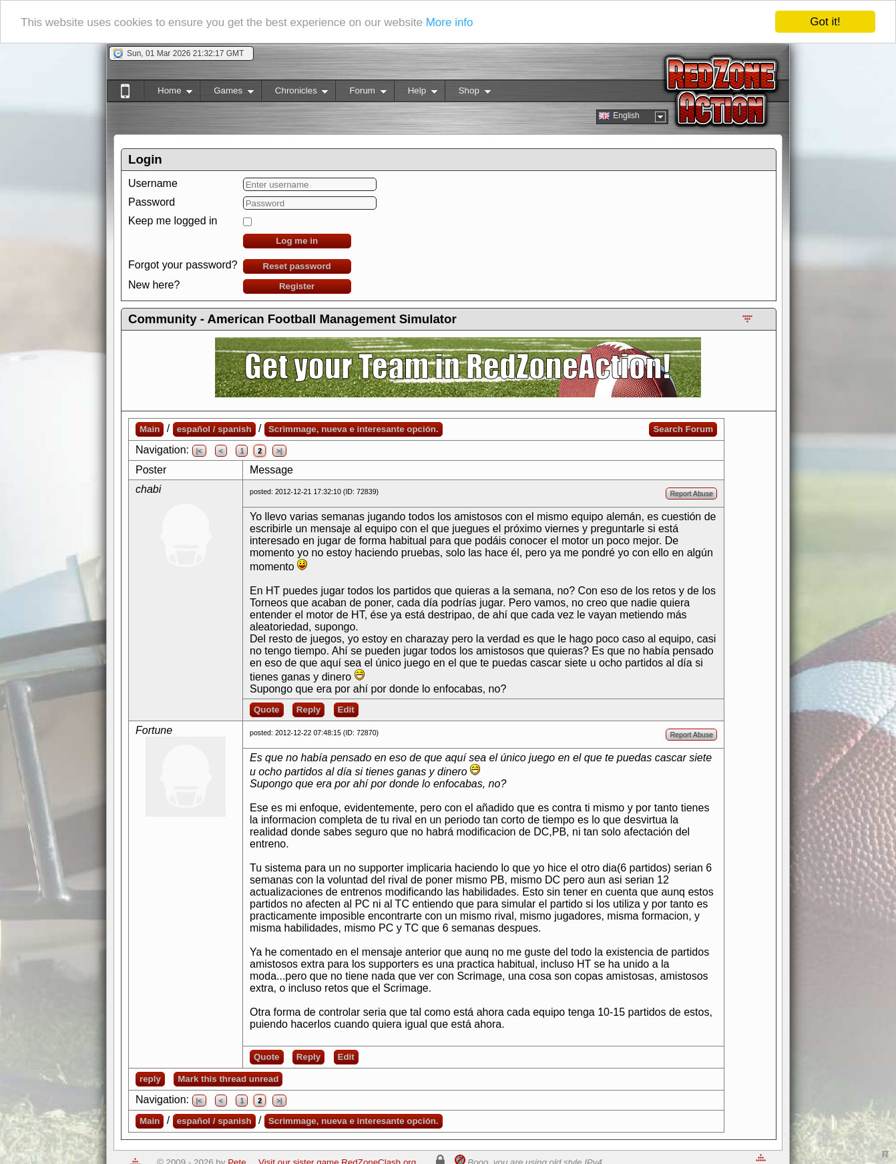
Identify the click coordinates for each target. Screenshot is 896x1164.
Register (296, 286)
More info (449, 21)
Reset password (297, 266)
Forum (360, 93)
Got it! (825, 21)
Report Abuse (691, 494)
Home (168, 93)
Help (415, 93)
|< (199, 451)
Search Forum (683, 429)
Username (153, 183)
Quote (267, 710)
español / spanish (214, 429)
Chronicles (294, 93)
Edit (346, 710)
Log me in (297, 241)
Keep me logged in (172, 220)
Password (151, 202)
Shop (468, 93)
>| (279, 451)
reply (150, 1079)
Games (227, 93)
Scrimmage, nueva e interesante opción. (353, 429)
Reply (308, 710)
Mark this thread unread (228, 1079)
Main (150, 429)
